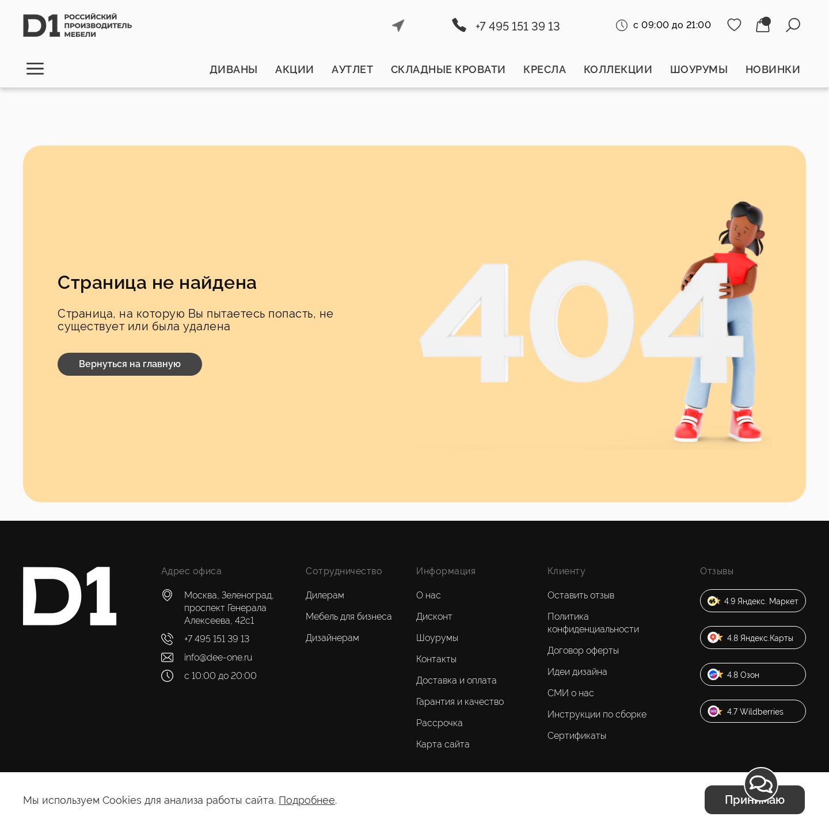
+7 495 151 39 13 (518, 26)
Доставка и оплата (456, 680)
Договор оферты (583, 650)
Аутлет (352, 69)
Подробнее (307, 800)
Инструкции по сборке (597, 714)
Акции (294, 69)
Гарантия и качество (460, 701)
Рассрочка (439, 723)
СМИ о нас (570, 693)
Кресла (544, 69)
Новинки (773, 69)
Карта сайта (443, 744)
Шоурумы (699, 69)
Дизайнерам (332, 637)
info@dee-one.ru (218, 657)
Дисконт (434, 616)
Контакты (436, 659)
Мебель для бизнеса (349, 616)
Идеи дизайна (577, 671)
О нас (428, 595)
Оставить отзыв (580, 595)
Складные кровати (448, 69)
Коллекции (618, 69)
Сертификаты (576, 735)
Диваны (234, 69)
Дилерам (325, 595)
